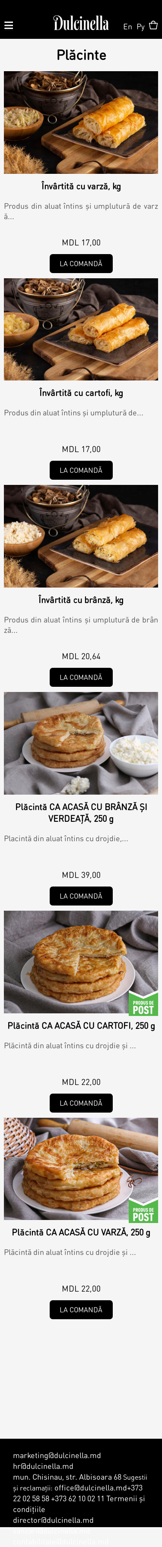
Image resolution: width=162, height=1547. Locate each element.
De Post (143, 1003)
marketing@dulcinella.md (57, 1455)
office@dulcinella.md (90, 1487)
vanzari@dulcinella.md (51, 1530)
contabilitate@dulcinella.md (61, 1541)
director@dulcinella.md (53, 1520)
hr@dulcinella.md (43, 1466)
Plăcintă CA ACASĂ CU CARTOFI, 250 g (81, 1025)
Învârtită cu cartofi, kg (81, 392)
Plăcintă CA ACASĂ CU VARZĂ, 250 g (81, 1232)
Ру (141, 26)
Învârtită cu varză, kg (81, 186)
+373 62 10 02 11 (78, 1498)
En (127, 26)
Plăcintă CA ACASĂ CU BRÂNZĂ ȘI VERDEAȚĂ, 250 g (81, 812)
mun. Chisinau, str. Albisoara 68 (67, 1476)
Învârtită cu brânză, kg (81, 599)
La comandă (81, 263)
